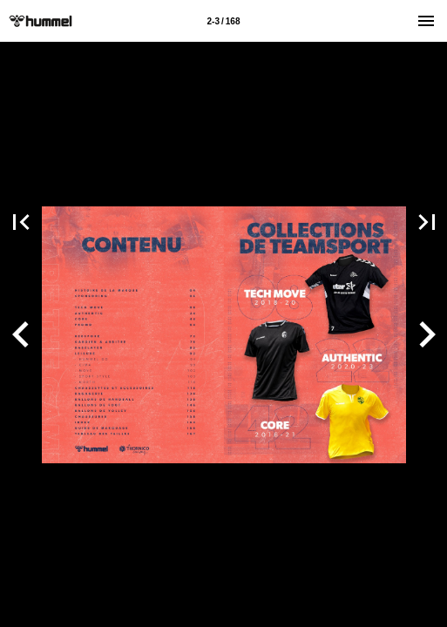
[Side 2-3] (224, 21)
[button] (21, 334)
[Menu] (426, 21)
